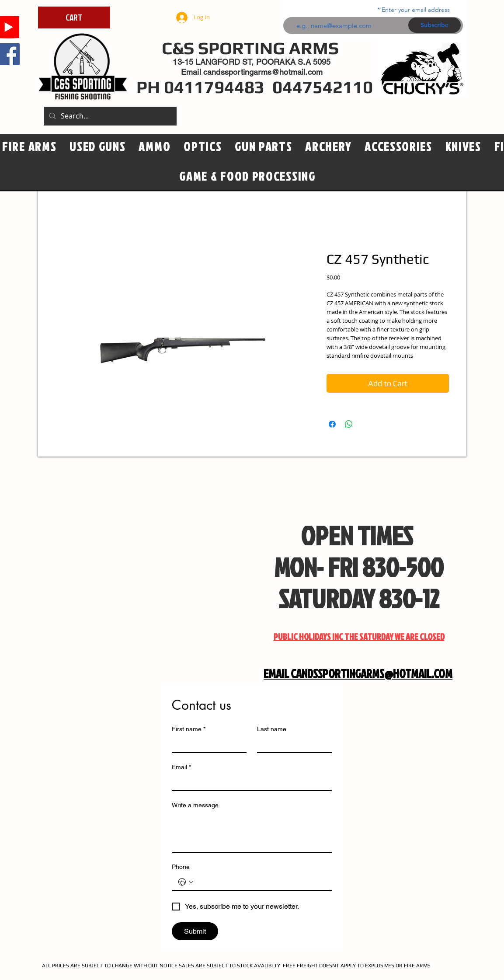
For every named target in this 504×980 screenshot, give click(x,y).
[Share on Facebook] (332, 424)
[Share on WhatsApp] (349, 424)
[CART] (74, 17)
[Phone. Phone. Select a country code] (186, 882)
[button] (202, 147)
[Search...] (109, 116)
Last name (271, 728)
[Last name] (292, 744)
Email (181, 767)
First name (188, 729)
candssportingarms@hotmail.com (263, 72)
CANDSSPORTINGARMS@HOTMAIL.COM (371, 673)
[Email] (249, 782)
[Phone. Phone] (261, 882)
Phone (181, 866)
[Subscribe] (434, 25)
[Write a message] (252, 832)
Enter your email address (416, 10)
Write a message (195, 805)
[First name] (206, 744)
